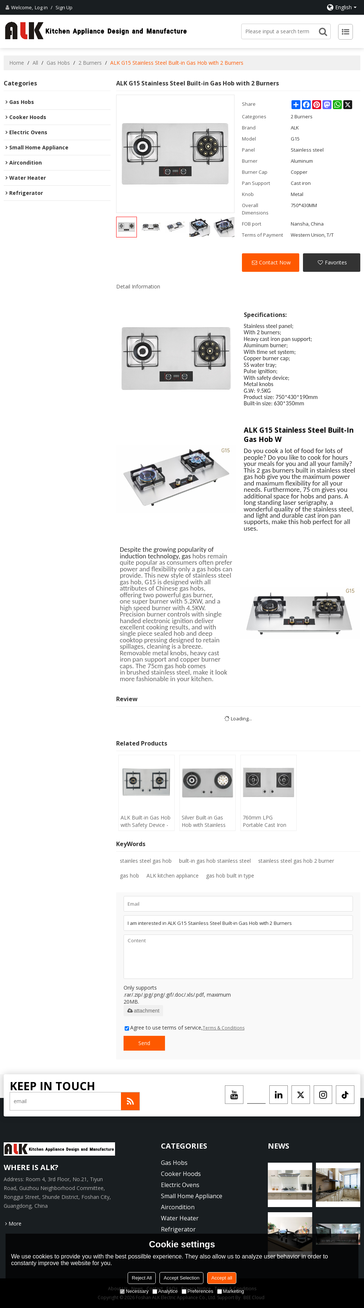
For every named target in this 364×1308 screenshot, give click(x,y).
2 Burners (90, 62)
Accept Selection (181, 1278)
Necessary (134, 1291)
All (35, 62)
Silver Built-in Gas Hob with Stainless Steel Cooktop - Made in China (204, 821)
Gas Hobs (58, 62)
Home (16, 62)
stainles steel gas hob (146, 860)
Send (144, 1043)
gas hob (129, 875)
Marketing (230, 1291)
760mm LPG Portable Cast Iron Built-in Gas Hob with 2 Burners (268, 821)
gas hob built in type (230, 875)
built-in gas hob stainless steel (215, 860)
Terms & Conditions (224, 1028)
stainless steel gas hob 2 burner (296, 860)
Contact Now (275, 262)
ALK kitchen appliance (172, 875)
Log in (41, 7)
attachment (143, 1011)
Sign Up (64, 7)
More (15, 1223)
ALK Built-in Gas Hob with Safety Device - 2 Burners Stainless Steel (146, 821)
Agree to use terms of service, (185, 1027)
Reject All (142, 1278)
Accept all (221, 1278)
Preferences (197, 1291)
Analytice (165, 1291)
